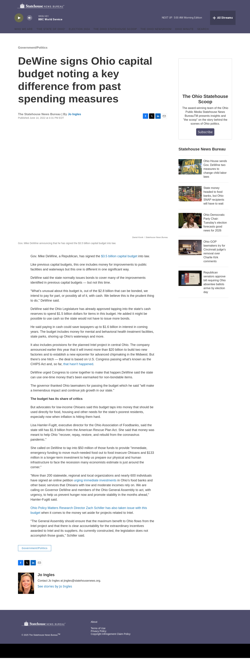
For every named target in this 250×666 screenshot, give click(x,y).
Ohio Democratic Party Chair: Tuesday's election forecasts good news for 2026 (215, 230)
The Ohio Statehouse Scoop (115, 37)
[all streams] (223, 26)
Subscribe (205, 140)
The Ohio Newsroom (156, 37)
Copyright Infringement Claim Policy (111, 642)
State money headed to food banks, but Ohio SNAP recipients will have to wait (213, 203)
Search (203, 37)
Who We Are (23, 37)
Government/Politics (32, 55)
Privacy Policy (98, 639)
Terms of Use (98, 636)
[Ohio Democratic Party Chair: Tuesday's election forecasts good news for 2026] (190, 228)
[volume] (30, 26)
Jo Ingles (74, 122)
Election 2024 (79, 37)
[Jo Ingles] (26, 591)
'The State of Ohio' (50, 37)
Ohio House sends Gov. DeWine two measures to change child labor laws (215, 177)
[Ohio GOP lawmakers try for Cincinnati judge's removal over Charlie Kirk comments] (190, 255)
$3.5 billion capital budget (119, 264)
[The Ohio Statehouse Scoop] (205, 81)
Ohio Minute (184, 37)
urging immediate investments (95, 488)
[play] (19, 26)
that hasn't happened (78, 372)
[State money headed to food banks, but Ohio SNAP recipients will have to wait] (190, 201)
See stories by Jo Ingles (55, 594)
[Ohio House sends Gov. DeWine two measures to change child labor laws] (190, 174)
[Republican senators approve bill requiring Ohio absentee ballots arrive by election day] (190, 286)
